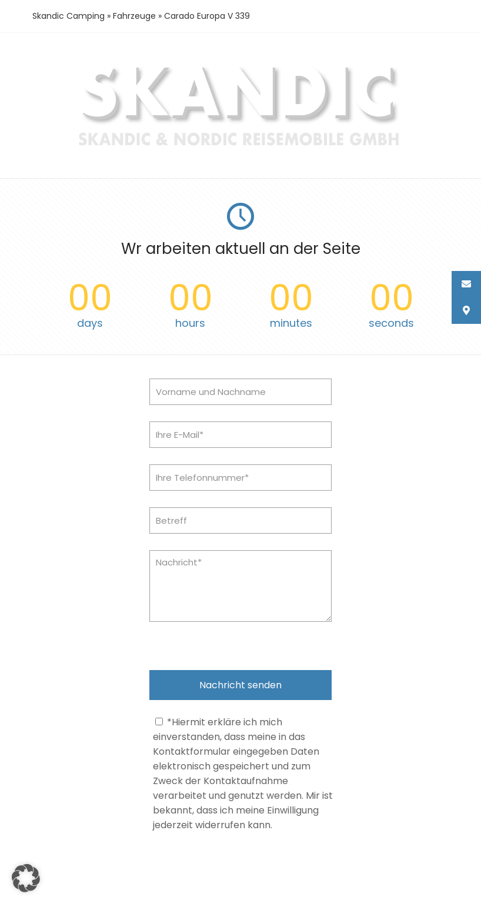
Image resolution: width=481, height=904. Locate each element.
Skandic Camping (68, 16)
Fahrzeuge (134, 16)
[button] (26, 878)
